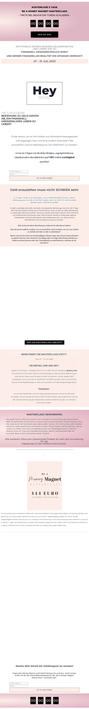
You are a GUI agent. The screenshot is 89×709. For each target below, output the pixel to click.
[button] (44, 35)
